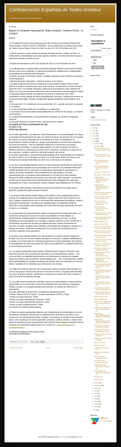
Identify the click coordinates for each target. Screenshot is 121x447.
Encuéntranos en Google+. (98, 120)
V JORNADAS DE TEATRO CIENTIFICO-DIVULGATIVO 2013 (102, 254)
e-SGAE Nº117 (98, 377)
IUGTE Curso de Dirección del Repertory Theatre (102, 326)
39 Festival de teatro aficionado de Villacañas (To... (102, 366)
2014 (94, 138)
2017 (94, 130)
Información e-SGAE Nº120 (102, 172)
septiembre (97, 385)
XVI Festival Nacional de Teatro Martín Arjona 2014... (101, 162)
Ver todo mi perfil (106, 421)
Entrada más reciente (16, 348)
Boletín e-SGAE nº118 (100, 296)
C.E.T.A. (106, 418)
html (95, 60)
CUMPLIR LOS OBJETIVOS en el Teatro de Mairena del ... (102, 303)
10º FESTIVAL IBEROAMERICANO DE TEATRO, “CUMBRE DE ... (103, 315)
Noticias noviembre (99, 342)
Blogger (80, 437)
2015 (94, 136)
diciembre (97, 143)
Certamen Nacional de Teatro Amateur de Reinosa (103, 213)
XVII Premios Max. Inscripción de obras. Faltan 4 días (101, 202)
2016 (94, 133)
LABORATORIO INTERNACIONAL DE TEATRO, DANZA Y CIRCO (101, 180)
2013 (94, 141)
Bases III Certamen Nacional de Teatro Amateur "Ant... (102, 227)
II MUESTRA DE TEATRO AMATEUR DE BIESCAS (102, 288)
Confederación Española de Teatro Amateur (55, 9)
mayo (96, 396)
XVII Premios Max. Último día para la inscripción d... (103, 193)
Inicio (48, 348)
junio (95, 393)
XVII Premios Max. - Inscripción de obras (101, 357)
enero (96, 407)
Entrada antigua (78, 348)
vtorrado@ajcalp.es (17, 327)
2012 (94, 410)
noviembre (97, 146)
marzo (96, 401)
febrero (96, 404)
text (95, 63)
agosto (96, 388)
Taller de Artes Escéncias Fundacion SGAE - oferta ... (102, 150)
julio (95, 391)
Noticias (94, 29)
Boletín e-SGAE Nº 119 (101, 221)
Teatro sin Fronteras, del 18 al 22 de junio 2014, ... (103, 236)
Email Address (100, 50)
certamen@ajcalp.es (65, 325)
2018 (94, 128)
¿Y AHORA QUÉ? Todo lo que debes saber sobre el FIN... (102, 277)
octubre (96, 383)
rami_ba (61, 437)
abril (95, 399)
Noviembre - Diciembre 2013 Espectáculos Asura (102, 244)
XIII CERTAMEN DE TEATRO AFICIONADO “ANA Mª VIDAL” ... (103, 266)
